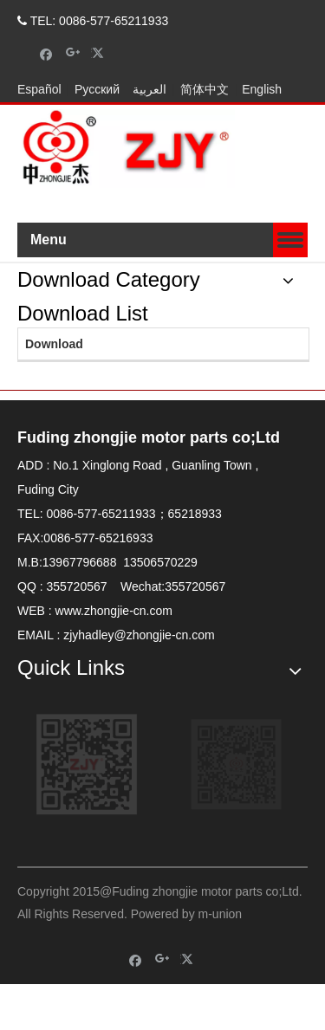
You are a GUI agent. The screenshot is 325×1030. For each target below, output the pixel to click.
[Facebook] (46, 53)
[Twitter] (100, 53)
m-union (220, 914)
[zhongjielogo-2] (126, 148)
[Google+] (73, 53)
